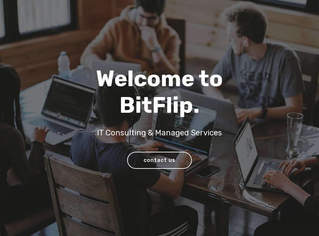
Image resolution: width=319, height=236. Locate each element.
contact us (159, 160)
